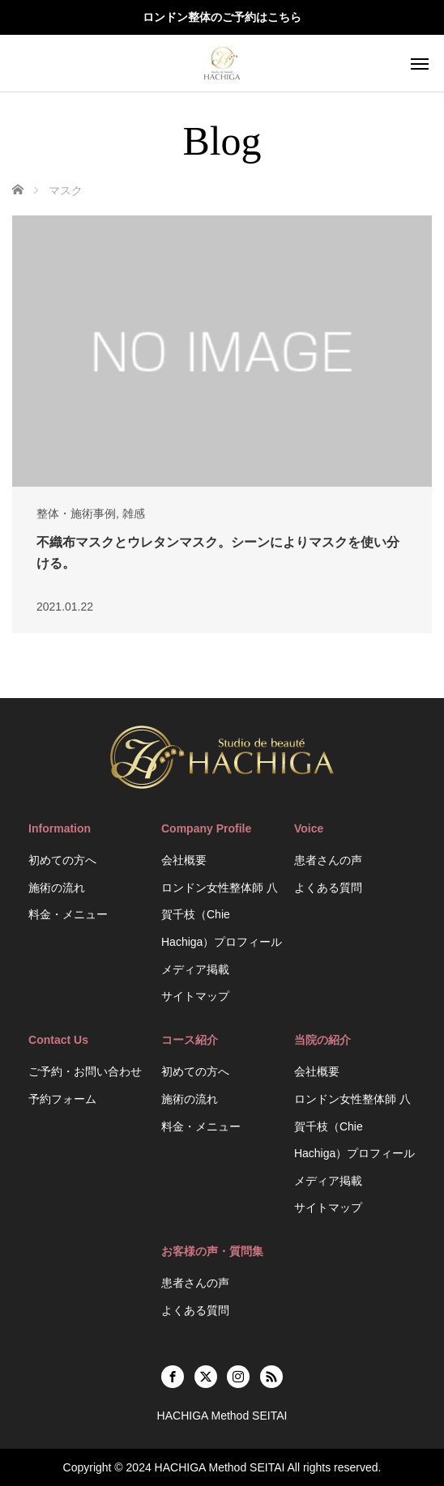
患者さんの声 (328, 860)
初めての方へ (62, 860)
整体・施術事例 (76, 513)
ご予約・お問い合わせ (85, 1071)
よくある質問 (328, 887)
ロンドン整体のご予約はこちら (222, 17)
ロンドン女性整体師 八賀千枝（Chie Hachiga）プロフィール (221, 914)
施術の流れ (56, 887)
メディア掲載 (195, 969)
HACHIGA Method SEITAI (220, 1467)
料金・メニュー (68, 914)
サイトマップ (195, 996)
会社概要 (184, 860)
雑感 (133, 513)
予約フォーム (62, 1098)
